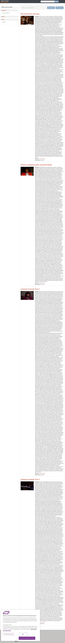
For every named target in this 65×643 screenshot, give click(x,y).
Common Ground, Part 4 (30, 289)
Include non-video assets (30, 7)
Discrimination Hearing (30, 14)
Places (3, 16)
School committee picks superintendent (36, 165)
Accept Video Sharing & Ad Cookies (27, 638)
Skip (23, 634)
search (56, 1)
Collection (4, 10)
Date (3, 19)
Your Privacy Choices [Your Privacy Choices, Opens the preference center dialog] (8, 634)
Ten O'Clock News (42, 158)
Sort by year (59, 7)
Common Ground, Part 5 (30, 479)
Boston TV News (5, 1)
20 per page (51, 7)
